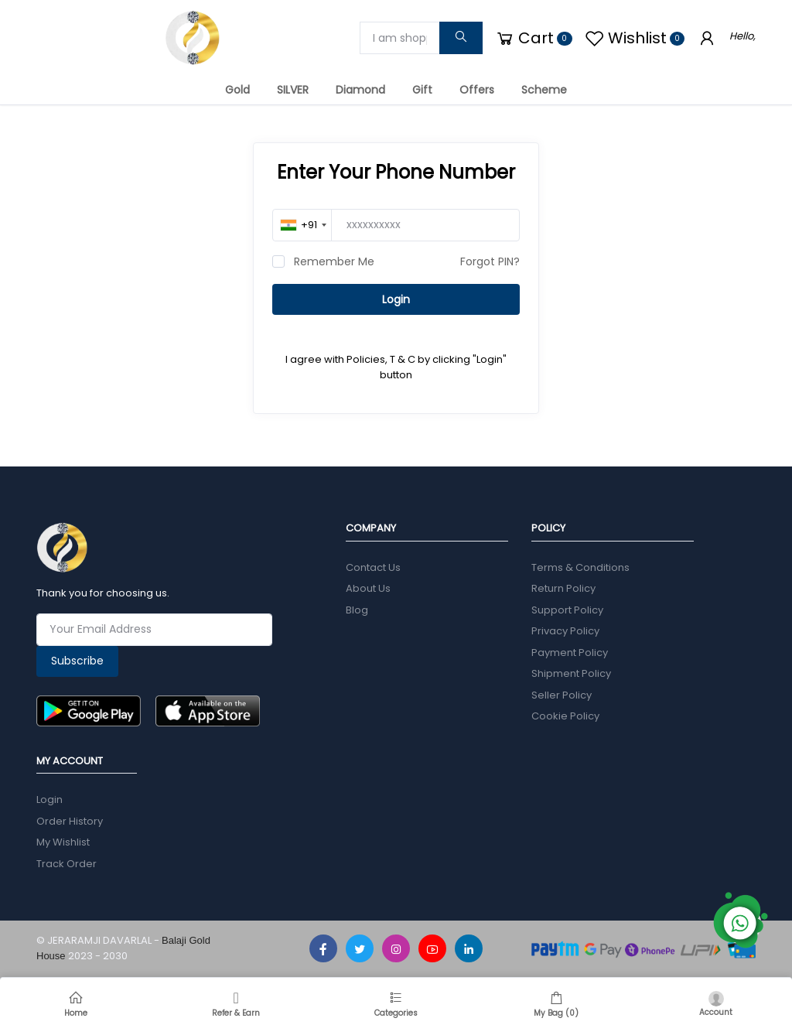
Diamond (360, 89)
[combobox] (303, 225)
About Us (368, 588)
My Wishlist (63, 842)
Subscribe (77, 660)
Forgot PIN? (490, 261)
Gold (237, 89)
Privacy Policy (565, 631)
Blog (357, 610)
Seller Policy (561, 695)
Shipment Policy (571, 673)
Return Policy (563, 588)
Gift (422, 89)
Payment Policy (569, 652)
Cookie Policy (565, 716)
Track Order (66, 863)
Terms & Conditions (580, 567)
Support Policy (567, 610)
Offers (476, 89)
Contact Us (373, 567)
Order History (69, 821)
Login (396, 299)
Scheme (544, 89)
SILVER (293, 89)
